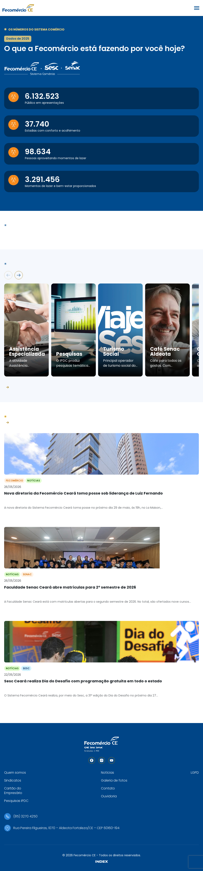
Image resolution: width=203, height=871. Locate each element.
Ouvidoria (109, 796)
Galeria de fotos (114, 780)
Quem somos (15, 772)
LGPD (195, 772)
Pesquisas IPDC (16, 800)
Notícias (107, 772)
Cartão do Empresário (13, 790)
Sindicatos (12, 780)
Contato (108, 788)
